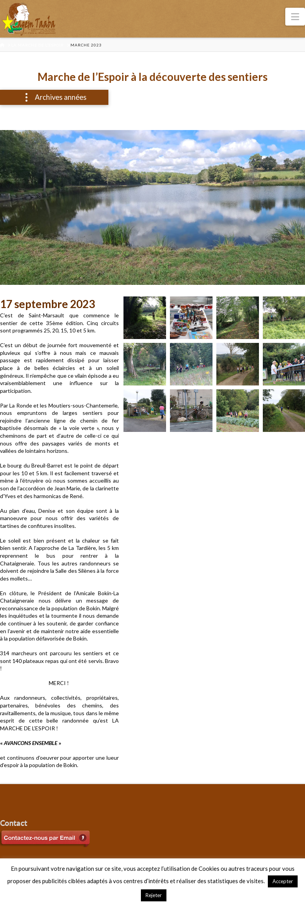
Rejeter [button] (154, 895)
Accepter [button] (282, 881)
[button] (295, 17)
